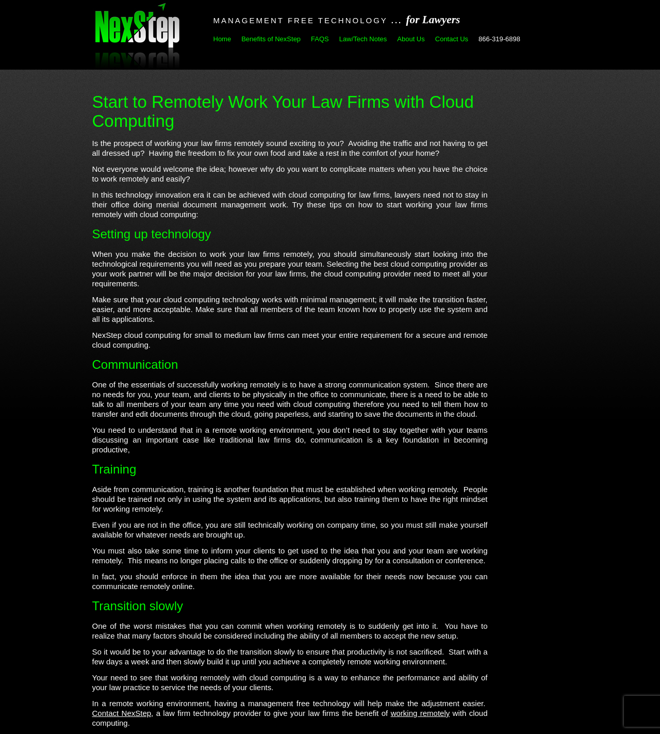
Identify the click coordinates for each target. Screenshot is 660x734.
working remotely (420, 713)
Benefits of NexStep (271, 39)
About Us (410, 39)
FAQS (320, 39)
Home (222, 39)
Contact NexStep (122, 713)
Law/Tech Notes (363, 39)
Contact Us (451, 39)
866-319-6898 (499, 39)
